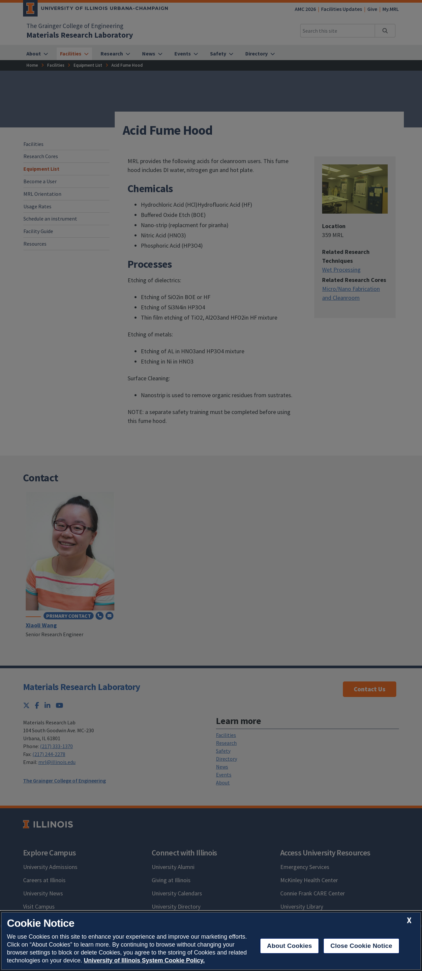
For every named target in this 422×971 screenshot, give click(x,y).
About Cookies (289, 945)
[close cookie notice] (409, 920)
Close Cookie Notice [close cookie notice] (361, 945)
